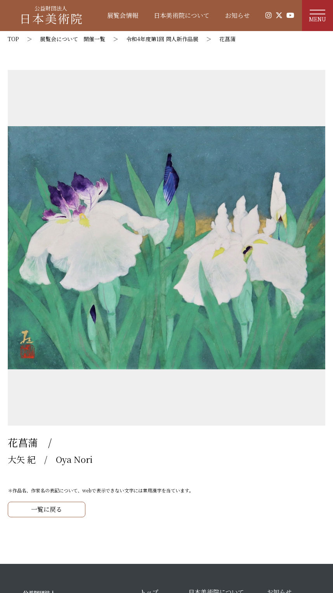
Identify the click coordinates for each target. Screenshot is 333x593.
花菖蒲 (227, 39)
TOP (13, 39)
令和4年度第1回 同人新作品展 (162, 39)
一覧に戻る (46, 509)
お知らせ (237, 15)
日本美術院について (182, 15)
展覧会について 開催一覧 (72, 39)
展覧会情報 (122, 15)
